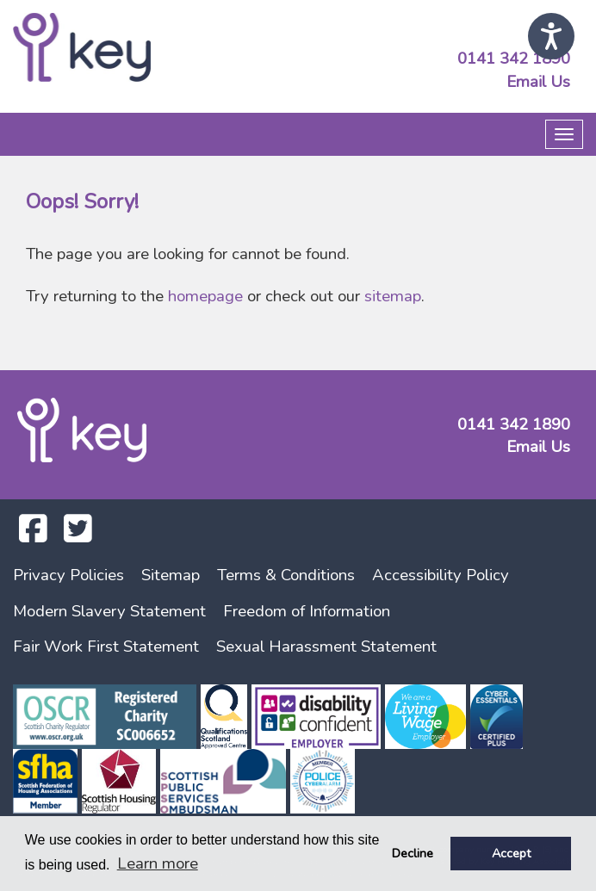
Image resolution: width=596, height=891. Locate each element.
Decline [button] (412, 853)
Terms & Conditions (286, 575)
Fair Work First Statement (106, 646)
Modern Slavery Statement (109, 611)
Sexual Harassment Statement (326, 646)
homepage (205, 296)
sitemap (392, 296)
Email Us (538, 82)
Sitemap (170, 575)
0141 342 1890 (513, 58)
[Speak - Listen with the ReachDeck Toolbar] (551, 36)
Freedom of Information (306, 611)
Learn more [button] (157, 863)
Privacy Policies (68, 575)
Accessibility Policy (440, 575)
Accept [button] (511, 853)
